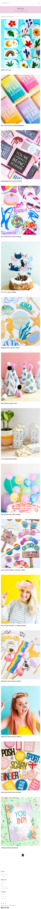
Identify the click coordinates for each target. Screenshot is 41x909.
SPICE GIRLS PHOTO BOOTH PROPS (11, 792)
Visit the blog (3, 896)
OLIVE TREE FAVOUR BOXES (9, 459)
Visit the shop (3, 898)
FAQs (2, 884)
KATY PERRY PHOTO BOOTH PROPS (11, 236)
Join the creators (4, 876)
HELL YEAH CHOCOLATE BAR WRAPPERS (12, 125)
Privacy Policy (3, 886)
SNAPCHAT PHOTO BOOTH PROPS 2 (11, 736)
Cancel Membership (5, 888)
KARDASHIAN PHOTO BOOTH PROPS (11, 181)
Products (18, 10)
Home (15, 10)
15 (23, 16)
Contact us (3, 882)
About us (3, 894)
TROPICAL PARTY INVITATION (9, 848)
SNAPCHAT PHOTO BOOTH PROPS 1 (11, 681)
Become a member (4, 874)
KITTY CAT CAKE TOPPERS (8, 292)
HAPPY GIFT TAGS (6, 70)
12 (21, 16)
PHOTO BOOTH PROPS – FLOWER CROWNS (13, 625)
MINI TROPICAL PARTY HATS (9, 403)
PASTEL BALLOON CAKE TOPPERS (10, 514)
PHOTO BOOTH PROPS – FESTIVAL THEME (13, 570)
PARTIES (22, 10)
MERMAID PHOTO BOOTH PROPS (10, 348)
